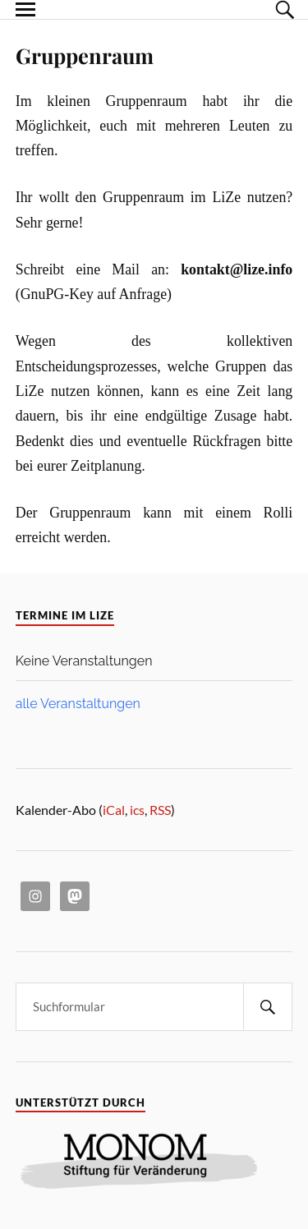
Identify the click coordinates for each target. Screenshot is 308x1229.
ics (137, 809)
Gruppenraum (85, 55)
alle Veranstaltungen (78, 703)
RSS (160, 809)
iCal (114, 809)
